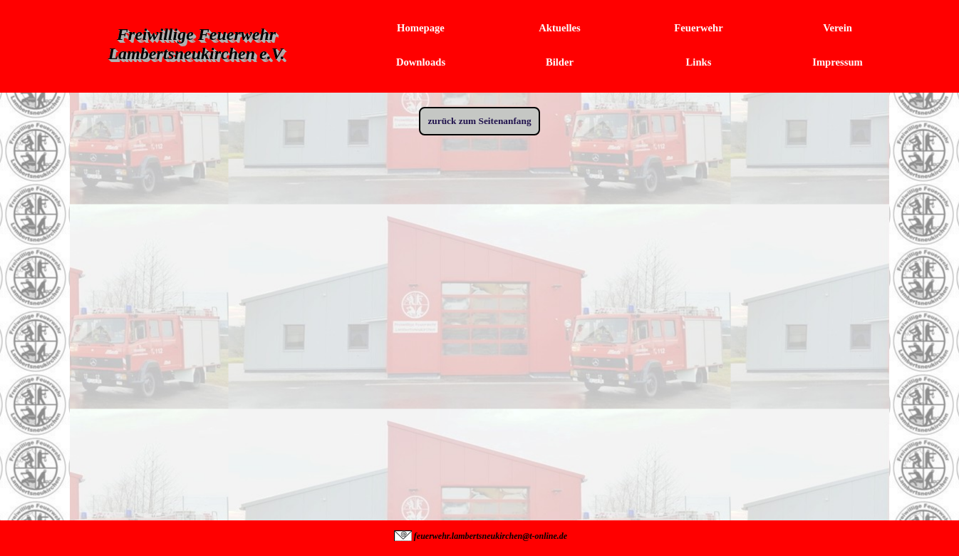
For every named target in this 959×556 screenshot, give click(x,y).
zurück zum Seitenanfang (479, 120)
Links (699, 62)
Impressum (837, 62)
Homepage (421, 28)
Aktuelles (560, 28)
